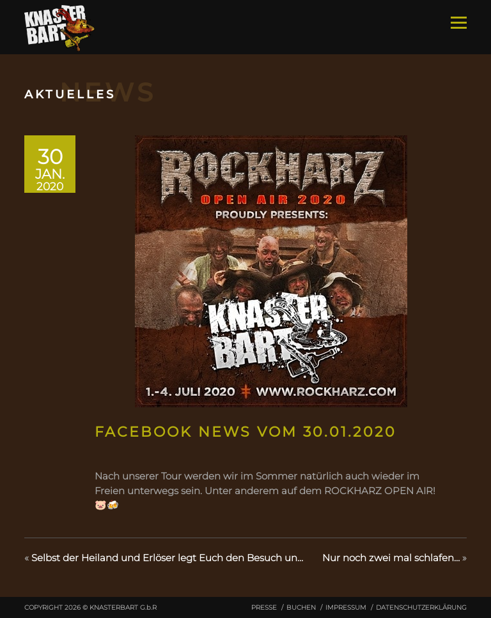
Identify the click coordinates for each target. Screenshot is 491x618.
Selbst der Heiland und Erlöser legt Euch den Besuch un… (167, 558)
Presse (264, 607)
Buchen (301, 607)
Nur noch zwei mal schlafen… (391, 558)
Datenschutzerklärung (421, 607)
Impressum (345, 607)
